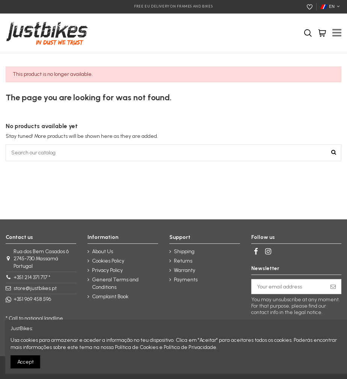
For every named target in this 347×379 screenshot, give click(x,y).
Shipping (184, 251)
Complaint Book (110, 296)
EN (330, 6)
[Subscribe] (333, 286)
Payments (186, 279)
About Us (102, 251)
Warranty (184, 270)
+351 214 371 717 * (32, 277)
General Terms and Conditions (115, 283)
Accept (25, 362)
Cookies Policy (108, 261)
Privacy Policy (107, 270)
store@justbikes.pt (35, 288)
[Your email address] (288, 286)
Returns (183, 261)
